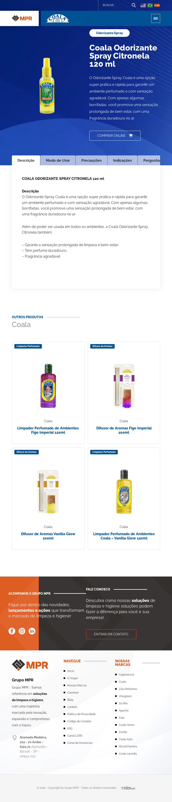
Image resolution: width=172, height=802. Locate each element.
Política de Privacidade (81, 714)
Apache (124, 710)
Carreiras (73, 692)
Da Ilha (123, 703)
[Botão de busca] (133, 5)
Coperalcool (126, 674)
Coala (122, 681)
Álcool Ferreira (128, 746)
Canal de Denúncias (79, 743)
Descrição (25, 160)
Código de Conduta (79, 721)
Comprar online (115, 135)
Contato (72, 707)
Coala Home (126, 725)
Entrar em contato (111, 634)
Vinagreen (125, 696)
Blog (70, 699)
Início (70, 671)
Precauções (91, 160)
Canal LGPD (74, 735)
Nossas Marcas (77, 685)
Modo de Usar (58, 160)
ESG (70, 728)
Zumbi (123, 732)
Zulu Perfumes (128, 689)
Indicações (122, 160)
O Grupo (72, 678)
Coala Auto (126, 739)
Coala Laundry (128, 753)
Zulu (122, 717)
